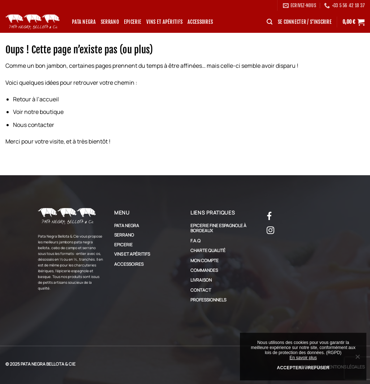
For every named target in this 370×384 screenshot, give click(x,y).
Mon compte (204, 260)
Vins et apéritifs (164, 21)
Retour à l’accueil (36, 99)
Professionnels (208, 300)
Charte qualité (207, 250)
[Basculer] (177, 226)
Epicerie (132, 21)
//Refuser (317, 367)
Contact (200, 290)
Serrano (110, 21)
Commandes (204, 270)
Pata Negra (84, 21)
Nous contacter (33, 125)
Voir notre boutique (38, 112)
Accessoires (200, 21)
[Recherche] (269, 22)
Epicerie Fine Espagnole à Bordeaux (218, 228)
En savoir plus (303, 357)
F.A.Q (195, 241)
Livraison (201, 280)
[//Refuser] (357, 358)
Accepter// (290, 367)
